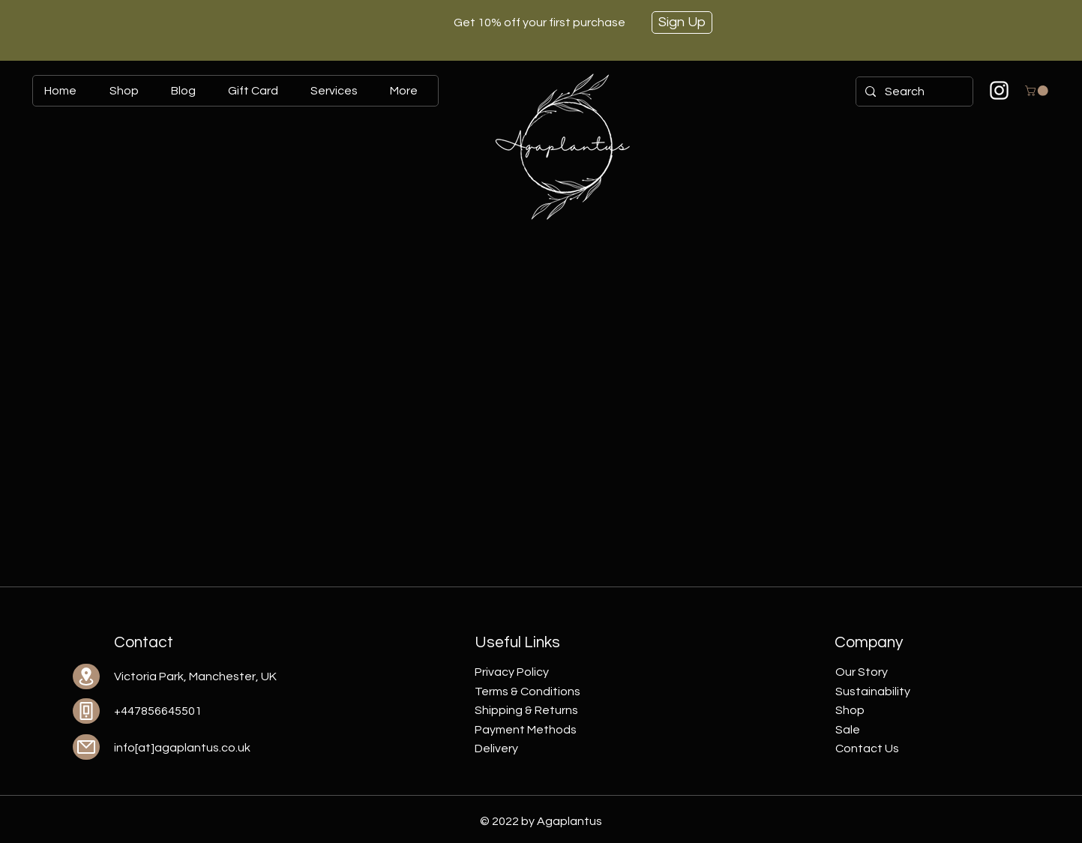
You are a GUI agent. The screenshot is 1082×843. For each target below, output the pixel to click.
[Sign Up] (682, 22)
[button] (1038, 91)
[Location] (86, 676)
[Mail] (86, 747)
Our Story (861, 672)
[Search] (913, 91)
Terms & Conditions (527, 692)
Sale (847, 730)
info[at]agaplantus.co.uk (182, 748)
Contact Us (867, 748)
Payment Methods (526, 730)
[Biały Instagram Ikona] (999, 90)
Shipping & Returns (526, 710)
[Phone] (86, 711)
